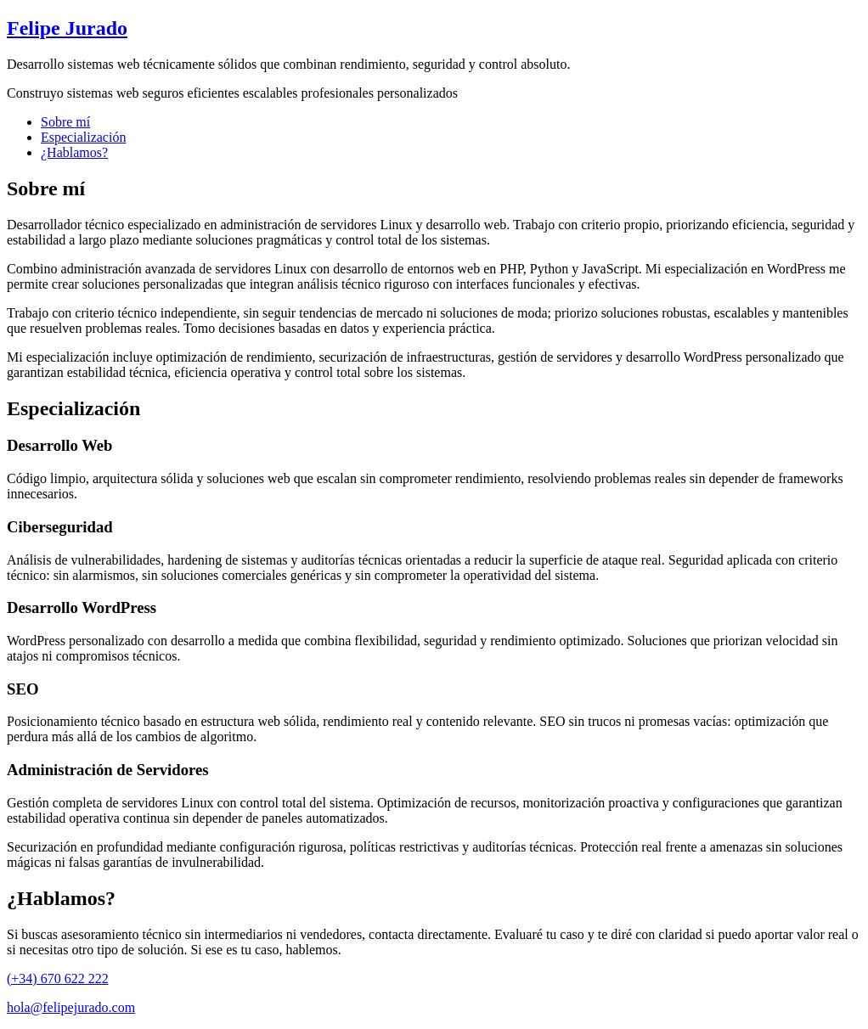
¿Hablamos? (74, 152)
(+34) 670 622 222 (58, 978)
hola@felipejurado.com (71, 1007)
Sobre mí (65, 122)
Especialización (83, 137)
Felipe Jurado (67, 28)
